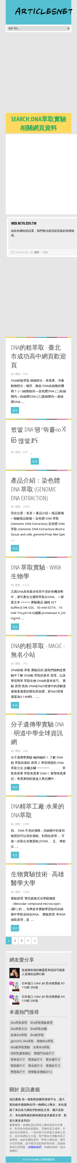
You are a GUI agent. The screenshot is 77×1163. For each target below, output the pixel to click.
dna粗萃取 (37, 1035)
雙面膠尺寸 (18, 1066)
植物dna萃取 (45, 1041)
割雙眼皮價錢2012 (40, 1072)
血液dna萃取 (19, 1035)
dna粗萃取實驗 (20, 1047)
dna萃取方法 (19, 1029)
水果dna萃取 (41, 1047)
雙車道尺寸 (18, 1060)
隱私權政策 (48, 1159)
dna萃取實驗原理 (41, 1023)
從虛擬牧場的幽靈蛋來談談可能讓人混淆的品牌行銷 (43, 972)
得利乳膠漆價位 (21, 1054)
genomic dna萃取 (22, 1041)
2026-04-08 (20, 253)
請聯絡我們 (34, 1147)
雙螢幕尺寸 (18, 1072)
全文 (15, 411)
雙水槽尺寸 (53, 1060)
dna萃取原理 (19, 1023)
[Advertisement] (38, 73)
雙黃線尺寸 (35, 1060)
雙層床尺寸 (53, 1066)
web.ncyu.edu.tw (22, 223)
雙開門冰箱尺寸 (44, 1054)
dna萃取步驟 (38, 1029)
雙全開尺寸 (35, 1066)
